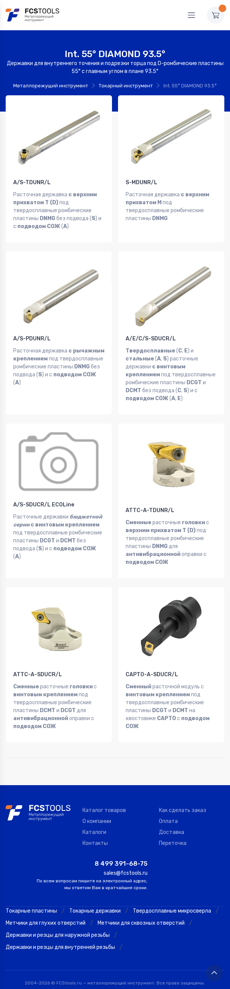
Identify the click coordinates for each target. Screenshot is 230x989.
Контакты (95, 831)
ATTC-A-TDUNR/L (150, 504)
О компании (96, 809)
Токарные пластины (31, 899)
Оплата (168, 809)
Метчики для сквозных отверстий (141, 911)
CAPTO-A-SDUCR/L (152, 665)
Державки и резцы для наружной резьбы (58, 923)
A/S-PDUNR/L (32, 335)
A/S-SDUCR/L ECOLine (43, 498)
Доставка (171, 820)
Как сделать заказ (182, 798)
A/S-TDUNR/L (32, 182)
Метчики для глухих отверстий (45, 911)
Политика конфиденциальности (119, 981)
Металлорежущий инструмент (50, 85)
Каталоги (94, 820)
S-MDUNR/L (141, 182)
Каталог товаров (104, 798)
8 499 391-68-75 (121, 851)
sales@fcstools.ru (126, 861)
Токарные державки (95, 899)
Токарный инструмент (126, 85)
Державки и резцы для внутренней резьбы (60, 935)
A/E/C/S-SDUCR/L (151, 335)
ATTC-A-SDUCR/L (37, 665)
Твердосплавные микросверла (172, 899)
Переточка (172, 831)
